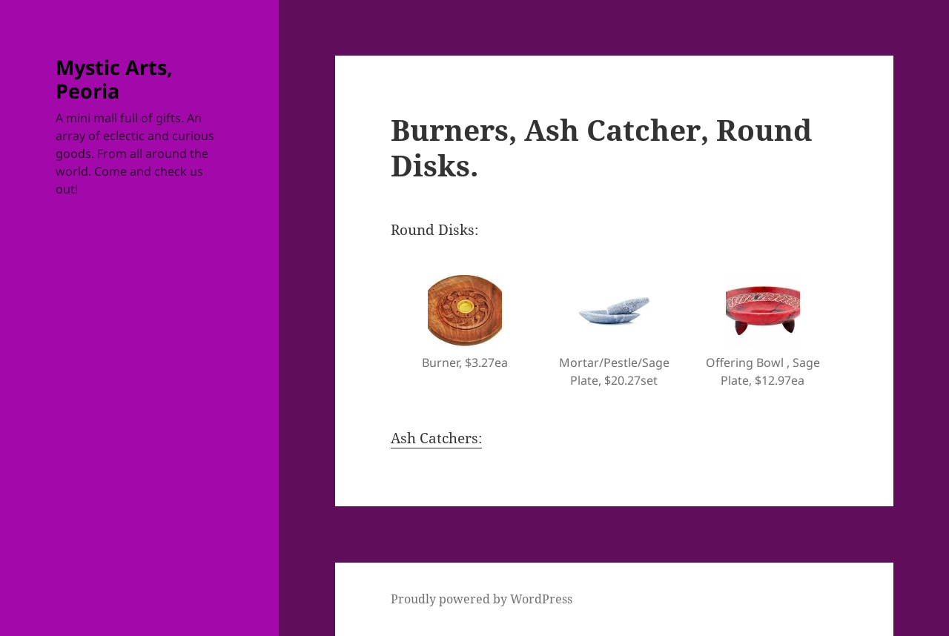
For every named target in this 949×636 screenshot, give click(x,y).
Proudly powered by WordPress (481, 599)
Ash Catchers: (436, 438)
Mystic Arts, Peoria (114, 79)
